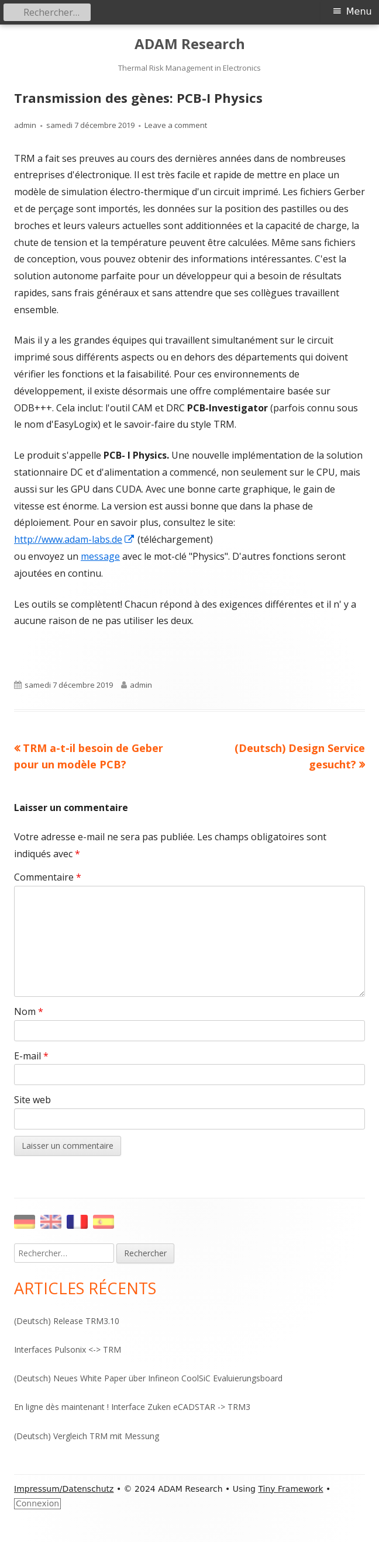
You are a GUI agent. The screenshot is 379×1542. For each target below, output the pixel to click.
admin (25, 125)
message (100, 556)
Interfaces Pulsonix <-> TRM (67, 1349)
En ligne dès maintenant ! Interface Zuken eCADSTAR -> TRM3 (132, 1406)
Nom (28, 1011)
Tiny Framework (290, 1489)
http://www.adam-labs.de (74, 539)
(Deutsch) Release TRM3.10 (66, 1320)
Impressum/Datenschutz (63, 1489)
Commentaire (47, 877)
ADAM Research (190, 44)
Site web (32, 1099)
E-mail (31, 1055)
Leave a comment (175, 125)
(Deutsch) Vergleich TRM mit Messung (86, 1435)
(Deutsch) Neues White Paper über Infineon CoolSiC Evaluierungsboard (148, 1378)
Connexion (37, 1503)
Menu (359, 11)
